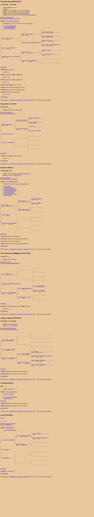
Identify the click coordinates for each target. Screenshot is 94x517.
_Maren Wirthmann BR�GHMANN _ (9, 316)
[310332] (3, 449)
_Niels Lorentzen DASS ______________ (31, 34)
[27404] (15, 279)
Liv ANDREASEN (7, 456)
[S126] (6, 331)
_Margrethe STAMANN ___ (37, 217)
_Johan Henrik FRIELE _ (37, 211)
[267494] (23, 13)
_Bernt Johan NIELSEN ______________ (10, 39)
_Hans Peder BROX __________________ (51, 53)
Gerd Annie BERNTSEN (9, 27)
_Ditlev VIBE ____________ (35, 134)
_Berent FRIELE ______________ (9, 219)
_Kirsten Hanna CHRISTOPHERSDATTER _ (51, 47)
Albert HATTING (7, 281)
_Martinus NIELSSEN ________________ (51, 42)
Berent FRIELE (6, 190)
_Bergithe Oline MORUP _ (24, 224)
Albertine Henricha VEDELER (10, 192)
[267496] (33, 15)
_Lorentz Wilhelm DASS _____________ (51, 32)
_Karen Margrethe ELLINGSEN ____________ (41, 396)
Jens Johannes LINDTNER (9, 353)
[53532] (19, 188)
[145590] (15, 351)
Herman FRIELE (8, 208)
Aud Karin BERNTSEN (9, 28)
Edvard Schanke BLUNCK (10, 461)
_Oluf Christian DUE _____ (8, 132)
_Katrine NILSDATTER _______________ (51, 37)
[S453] (6, 81)
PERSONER (3, 73)
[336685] (11, 426)
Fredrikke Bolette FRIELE (10, 202)
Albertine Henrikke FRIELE (10, 203)
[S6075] (7, 94)
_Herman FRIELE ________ (24, 214)
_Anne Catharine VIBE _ (21, 137)
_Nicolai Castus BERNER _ (23, 383)
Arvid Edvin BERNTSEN (10, 26)
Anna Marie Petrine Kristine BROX (11, 18)
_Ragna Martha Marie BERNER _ (9, 388)
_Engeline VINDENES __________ (23, 478)
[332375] (27, 197)
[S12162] (7, 98)
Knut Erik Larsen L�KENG (10, 428)
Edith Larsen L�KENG (11, 423)
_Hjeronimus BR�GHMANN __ (39, 309)
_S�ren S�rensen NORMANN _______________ (42, 391)
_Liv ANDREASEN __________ (8, 494)
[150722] (12, 420)
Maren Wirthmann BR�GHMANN (11, 283)
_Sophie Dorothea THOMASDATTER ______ (31, 66)
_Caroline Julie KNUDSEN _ (8, 153)
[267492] (27, 10)
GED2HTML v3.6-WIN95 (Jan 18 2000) (19, 106)
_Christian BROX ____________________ (31, 56)
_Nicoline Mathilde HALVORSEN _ (40, 470)
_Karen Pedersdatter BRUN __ (24, 321)
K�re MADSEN (8, 430)
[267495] (27, 13)
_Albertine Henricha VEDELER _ (9, 241)
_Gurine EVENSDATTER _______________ (51, 59)
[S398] (6, 403)
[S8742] (7, 76)
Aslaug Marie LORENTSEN (12, 21)
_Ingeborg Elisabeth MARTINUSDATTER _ (31, 44)
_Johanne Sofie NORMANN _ (23, 393)
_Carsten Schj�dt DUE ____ (35, 124)
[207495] (20, 116)
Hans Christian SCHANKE (9, 455)
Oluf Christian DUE (7, 119)
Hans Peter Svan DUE (7, 143)
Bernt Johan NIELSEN (8, 17)
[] (3, 76)
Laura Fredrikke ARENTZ (12, 194)
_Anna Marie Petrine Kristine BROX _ (10, 61)
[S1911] (7, 168)
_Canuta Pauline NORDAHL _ (35, 139)
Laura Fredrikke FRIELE (9, 204)
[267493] (27, 12)
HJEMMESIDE (4, 103)
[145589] (15, 349)
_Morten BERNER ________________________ (41, 380)
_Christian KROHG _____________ (40, 465)
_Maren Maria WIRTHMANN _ (39, 314)
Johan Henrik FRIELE (9, 200)
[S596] (6, 258)
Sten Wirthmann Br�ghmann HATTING (11, 306)
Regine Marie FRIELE (9, 205)
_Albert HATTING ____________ (9, 295)
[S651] (6, 256)
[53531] (28, 186)
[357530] (31, 23)
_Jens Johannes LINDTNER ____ (9, 366)
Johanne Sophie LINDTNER (8, 378)
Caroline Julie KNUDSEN (9, 120)
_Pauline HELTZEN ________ (35, 129)
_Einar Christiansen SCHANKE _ (23, 468)
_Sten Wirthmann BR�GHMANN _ (24, 311)
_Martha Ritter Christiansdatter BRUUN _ (41, 385)
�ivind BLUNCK (10, 459)
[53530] (24, 186)
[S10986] (7, 91)
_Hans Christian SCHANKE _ (8, 473)
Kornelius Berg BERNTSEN (8, 51)
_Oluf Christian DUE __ (21, 127)
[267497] (5, 9)
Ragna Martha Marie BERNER (10, 354)
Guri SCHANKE (5, 484)
